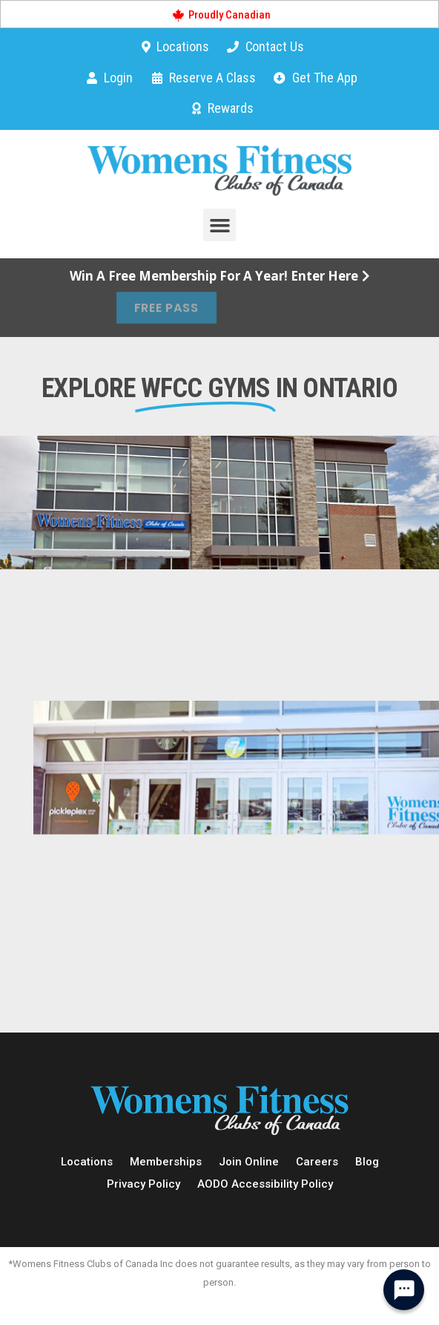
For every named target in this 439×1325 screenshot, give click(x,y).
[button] (219, 225)
